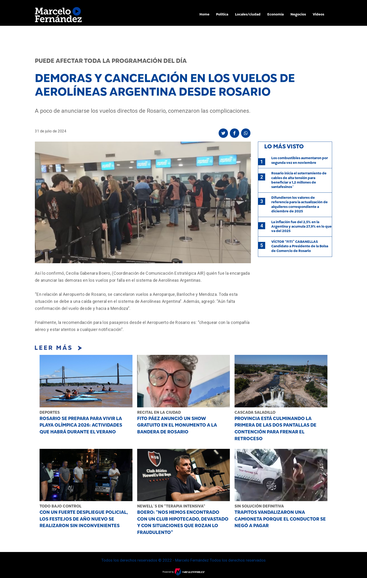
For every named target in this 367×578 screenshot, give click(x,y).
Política (222, 14)
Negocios (298, 14)
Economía (275, 14)
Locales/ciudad (248, 14)
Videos (318, 14)
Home (204, 14)
